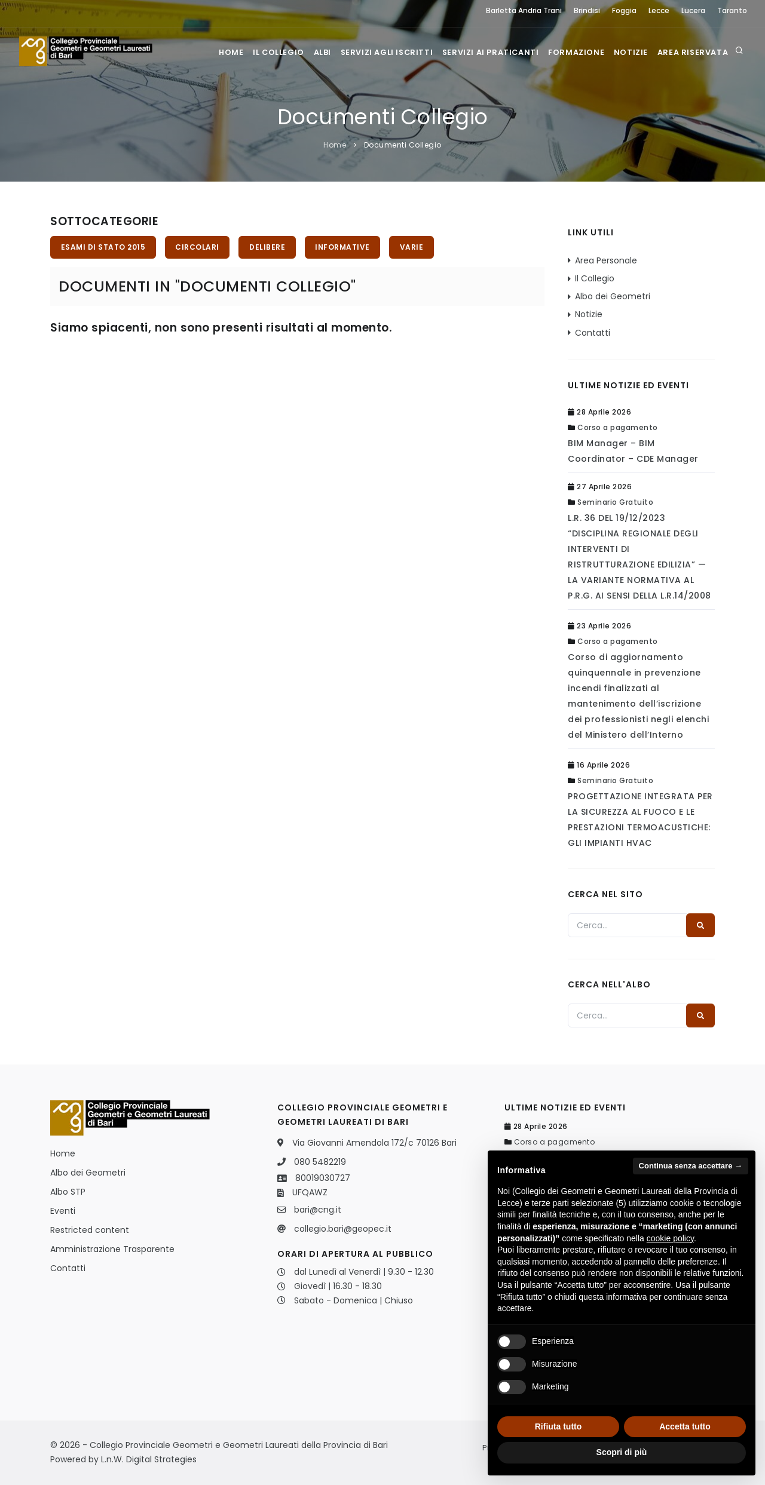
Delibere (271, 248)
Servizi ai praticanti (483, 52)
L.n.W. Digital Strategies (149, 1459)
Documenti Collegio (403, 145)
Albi (308, 52)
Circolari (200, 248)
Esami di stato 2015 (104, 248)
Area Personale (606, 260)
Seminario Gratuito (615, 502)
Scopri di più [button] (621, 1452)
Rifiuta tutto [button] (558, 1426)
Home (209, 52)
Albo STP (67, 1192)
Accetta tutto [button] (685, 1426)
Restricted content (89, 1230)
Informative (348, 248)
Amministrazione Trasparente (112, 1249)
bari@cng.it (317, 1210)
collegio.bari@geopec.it (342, 1229)
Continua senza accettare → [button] (690, 1165)
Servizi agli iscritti (376, 52)
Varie (420, 248)
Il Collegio (260, 52)
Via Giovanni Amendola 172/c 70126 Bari (374, 1143)
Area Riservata (692, 52)
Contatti (592, 333)
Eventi (62, 1211)
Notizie (627, 52)
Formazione (569, 52)
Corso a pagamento (617, 427)
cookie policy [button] (670, 1238)
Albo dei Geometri (612, 296)
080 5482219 (320, 1162)
